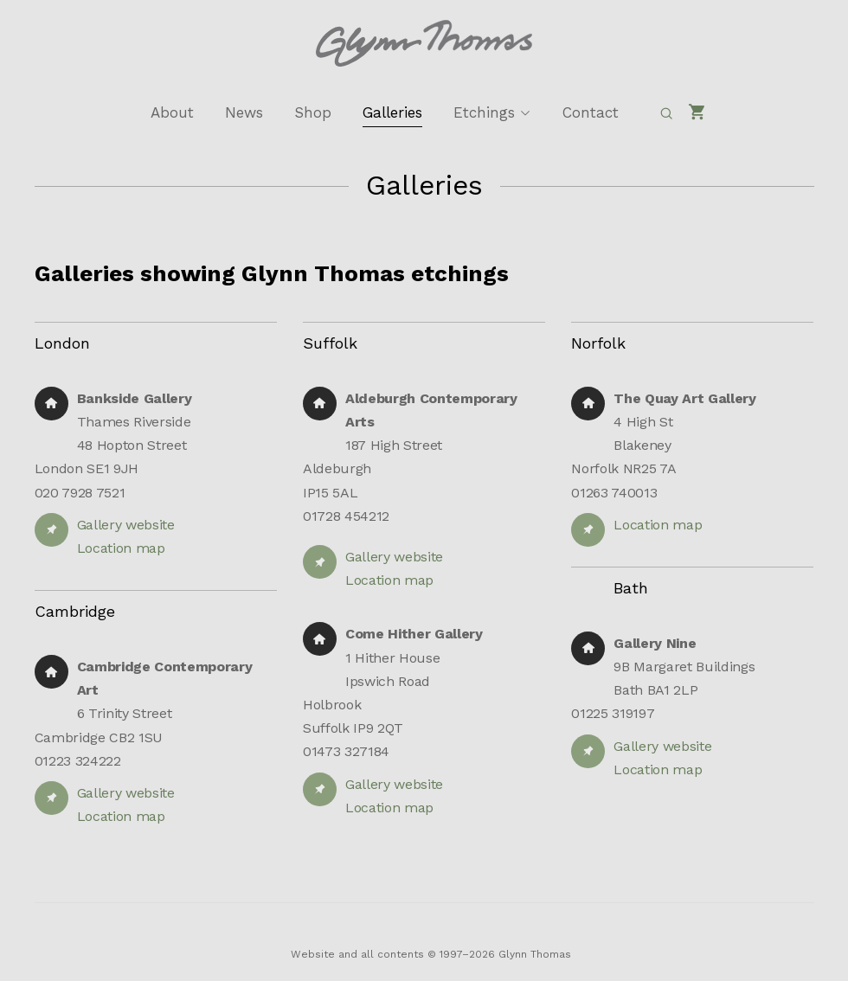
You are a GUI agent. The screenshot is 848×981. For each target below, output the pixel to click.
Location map (121, 548)
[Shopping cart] (697, 113)
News (244, 112)
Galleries (392, 112)
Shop (312, 112)
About (172, 112)
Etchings (484, 112)
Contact (590, 112)
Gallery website (126, 524)
